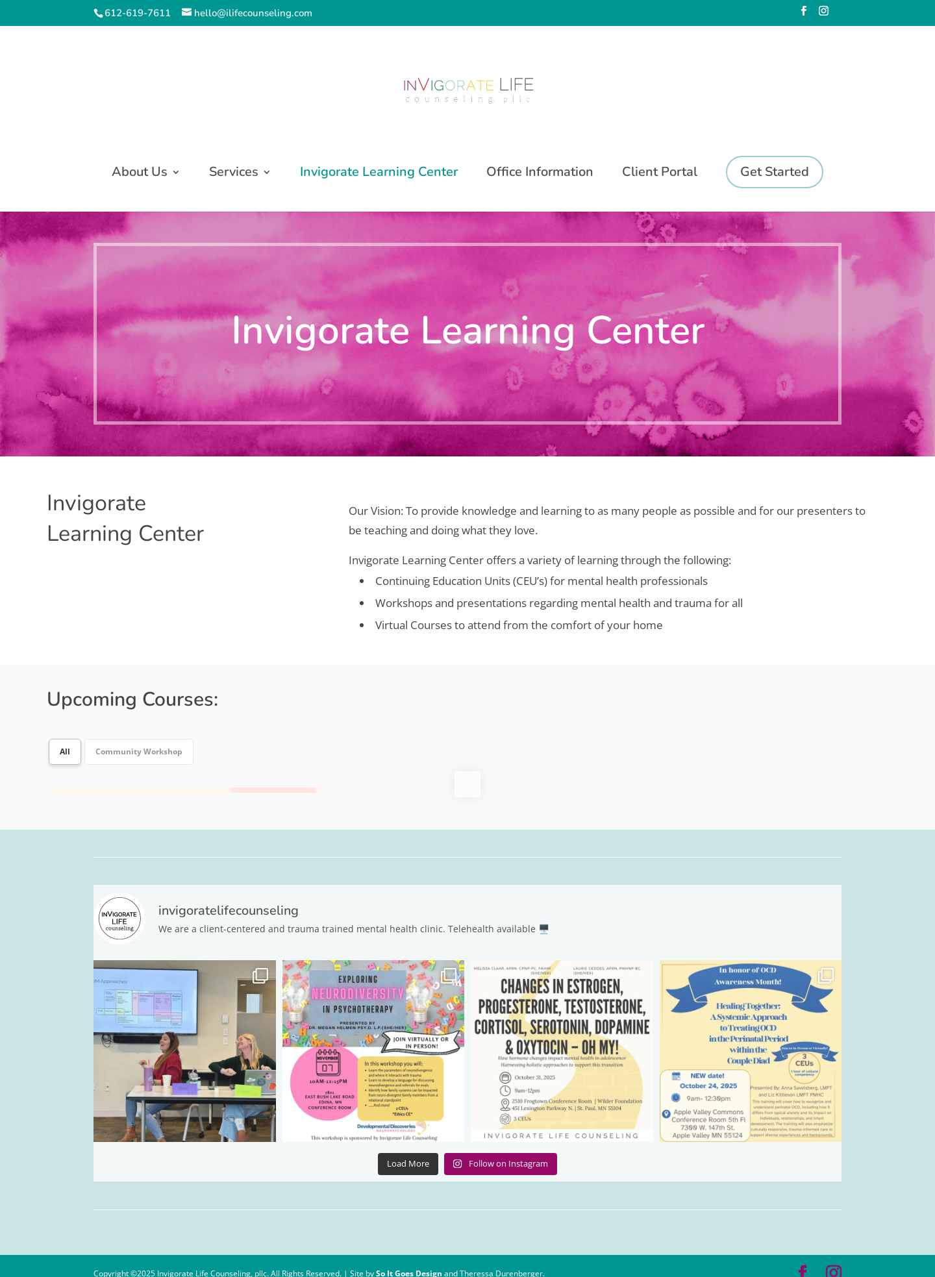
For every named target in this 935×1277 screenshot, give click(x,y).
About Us (140, 173)
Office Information (539, 173)
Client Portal (659, 173)
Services (233, 173)
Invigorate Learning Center (379, 173)
